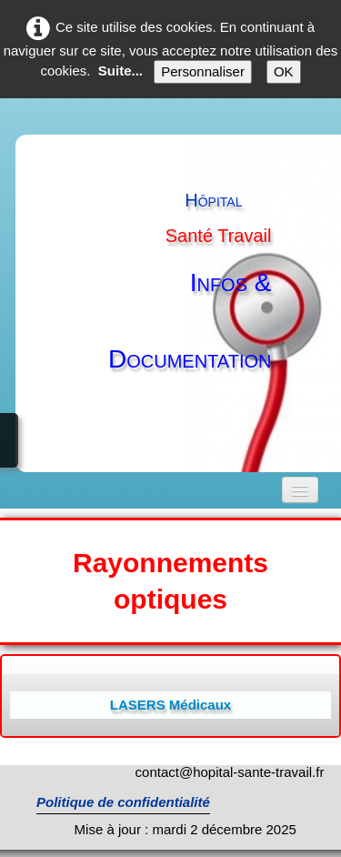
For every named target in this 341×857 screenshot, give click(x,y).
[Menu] (300, 490)
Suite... (120, 70)
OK (284, 71)
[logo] (188, 294)
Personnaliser (203, 71)
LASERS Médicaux (170, 704)
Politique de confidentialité (123, 802)
